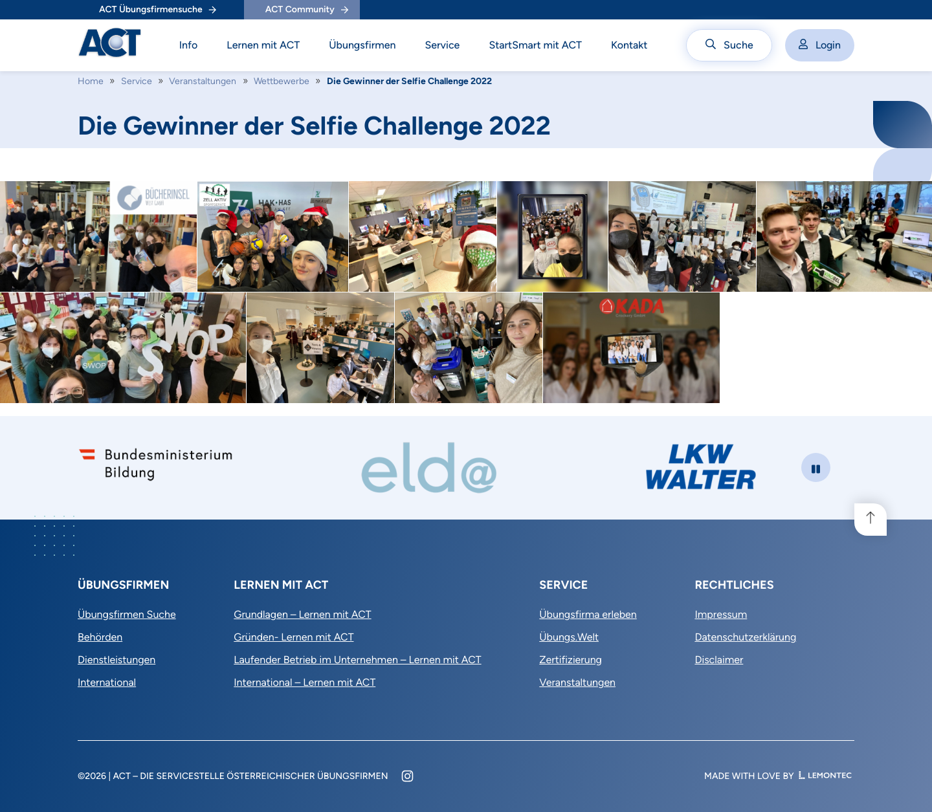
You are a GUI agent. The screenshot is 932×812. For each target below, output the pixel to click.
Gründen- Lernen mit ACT (293, 637)
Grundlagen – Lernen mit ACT (302, 614)
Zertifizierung (570, 659)
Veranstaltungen (202, 81)
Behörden (100, 637)
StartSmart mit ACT (535, 45)
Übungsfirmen (362, 45)
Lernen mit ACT (263, 45)
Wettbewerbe (281, 81)
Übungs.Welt (569, 637)
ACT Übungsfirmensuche (157, 9)
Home (91, 81)
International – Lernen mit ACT (304, 682)
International (107, 682)
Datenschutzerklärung (745, 637)
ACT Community (306, 9)
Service (442, 45)
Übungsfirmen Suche (127, 614)
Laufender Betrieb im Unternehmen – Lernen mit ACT (357, 659)
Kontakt (629, 45)
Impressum (720, 614)
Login (820, 45)
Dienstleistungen (116, 659)
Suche (729, 45)
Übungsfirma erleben (588, 614)
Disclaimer (718, 659)
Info (188, 45)
